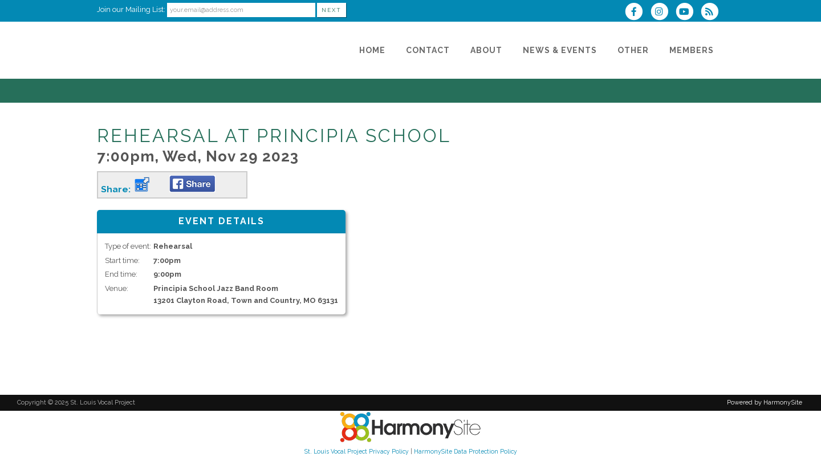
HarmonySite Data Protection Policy (465, 451)
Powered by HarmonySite (764, 402)
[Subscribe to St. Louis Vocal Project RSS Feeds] (712, 13)
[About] (486, 50)
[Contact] (428, 50)
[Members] (691, 50)
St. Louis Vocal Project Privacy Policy (356, 451)
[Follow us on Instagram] (662, 13)
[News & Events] (560, 50)
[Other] (633, 50)
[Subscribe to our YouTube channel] (688, 13)
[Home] (372, 50)
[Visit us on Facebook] (637, 13)
